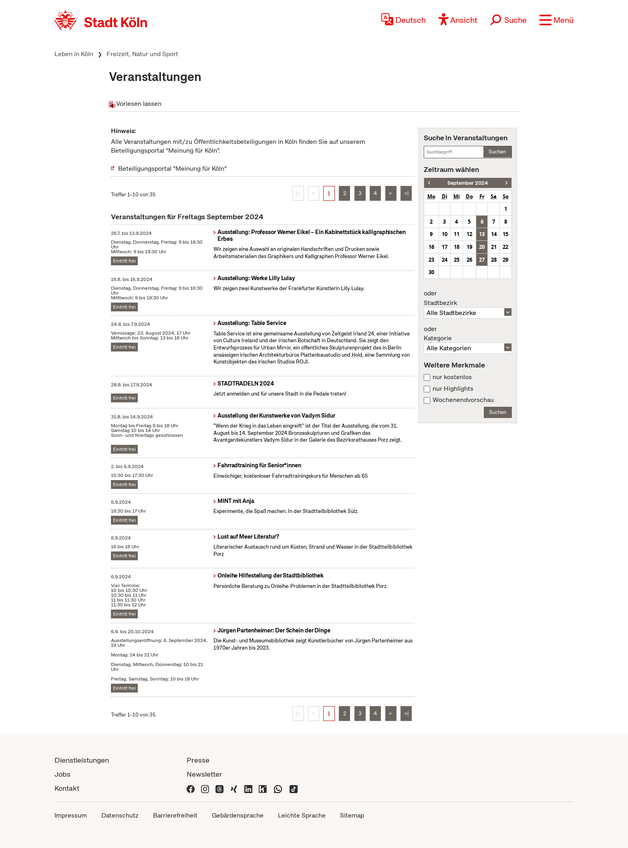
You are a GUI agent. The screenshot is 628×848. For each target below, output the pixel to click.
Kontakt (66, 788)
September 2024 (467, 183)
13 (482, 234)
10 (444, 234)
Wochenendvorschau (463, 400)
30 (431, 272)
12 (469, 234)
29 (505, 259)
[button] (556, 20)
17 (444, 246)
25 (456, 259)
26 (469, 259)
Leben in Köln (73, 54)
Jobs (62, 774)
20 (482, 246)
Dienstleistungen (81, 760)
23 (431, 259)
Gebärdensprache (238, 815)
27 (482, 259)
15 (505, 234)
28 (494, 259)
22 (505, 246)
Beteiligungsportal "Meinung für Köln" (172, 168)
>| (406, 193)
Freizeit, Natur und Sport (142, 54)
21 (494, 246)
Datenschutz (120, 815)
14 (494, 234)
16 (431, 246)
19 (469, 246)
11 (456, 234)
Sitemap (352, 815)
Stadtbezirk (468, 298)
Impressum (70, 815)
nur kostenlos (452, 377)
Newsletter (204, 774)
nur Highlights (453, 389)
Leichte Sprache (302, 815)
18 (456, 246)
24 (444, 259)
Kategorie (468, 334)
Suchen (497, 151)
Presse (198, 760)
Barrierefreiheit (175, 815)
